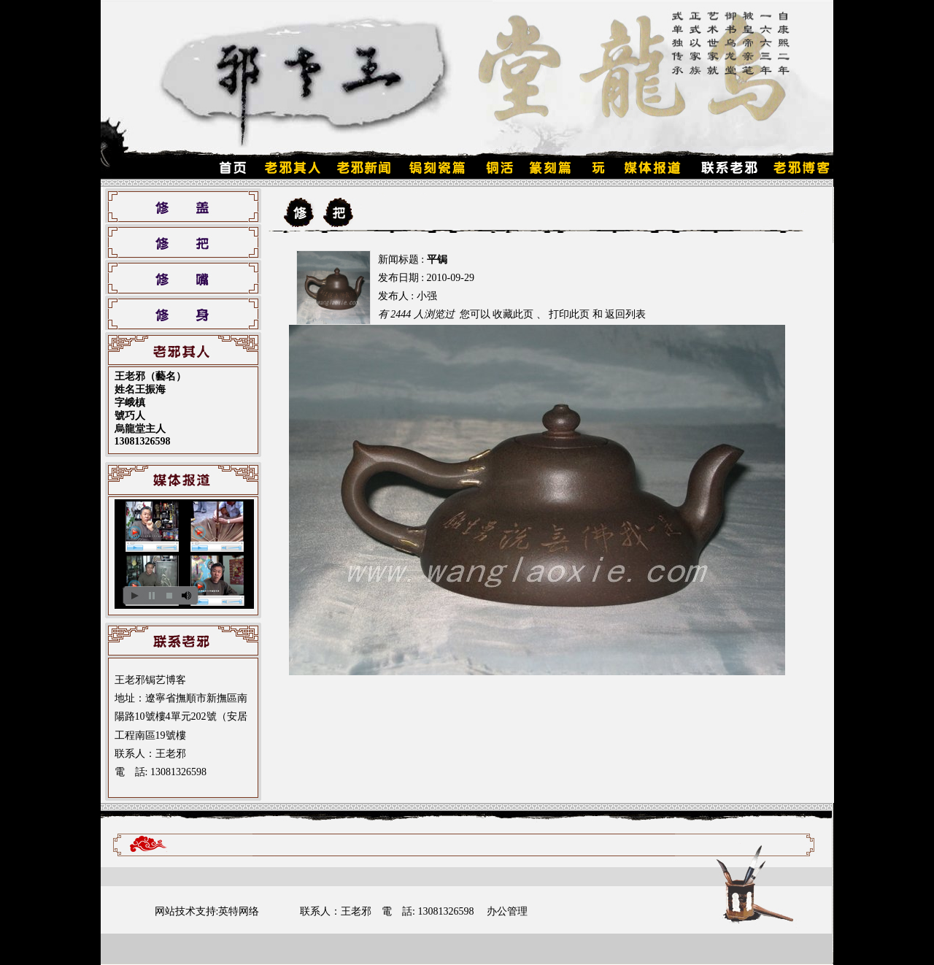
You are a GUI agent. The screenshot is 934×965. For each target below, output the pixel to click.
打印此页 (569, 314)
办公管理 (507, 911)
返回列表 (625, 314)
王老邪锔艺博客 (150, 679)
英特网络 (238, 911)
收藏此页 (513, 314)
